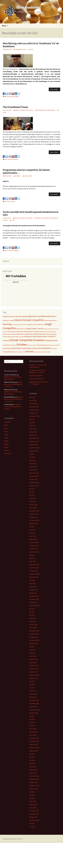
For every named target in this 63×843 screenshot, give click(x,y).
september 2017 (34, 675)
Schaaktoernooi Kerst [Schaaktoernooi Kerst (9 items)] (9, 345)
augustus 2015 (33, 751)
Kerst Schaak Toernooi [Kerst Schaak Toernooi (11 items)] (37, 332)
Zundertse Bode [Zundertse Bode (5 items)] (46, 352)
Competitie (18, 49)
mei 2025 (32, 422)
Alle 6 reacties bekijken (12, 96)
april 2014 (32, 798)
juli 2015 (31, 754)
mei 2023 (32, 495)
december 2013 (34, 811)
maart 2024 (32, 463)
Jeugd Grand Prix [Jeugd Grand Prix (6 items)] (20, 329)
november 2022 (34, 514)
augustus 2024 (33, 451)
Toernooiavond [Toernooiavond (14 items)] (8, 352)
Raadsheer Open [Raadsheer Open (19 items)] (30, 336)
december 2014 (34, 776)
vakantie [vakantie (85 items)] (29, 351)
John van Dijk (28, 176)
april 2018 (32, 653)
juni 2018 (32, 647)
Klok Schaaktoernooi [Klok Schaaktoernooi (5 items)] (50, 331)
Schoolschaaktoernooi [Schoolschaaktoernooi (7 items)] (43, 345)
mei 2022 (32, 530)
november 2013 (34, 814)
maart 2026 (32, 400)
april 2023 (32, 498)
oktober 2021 (33, 549)
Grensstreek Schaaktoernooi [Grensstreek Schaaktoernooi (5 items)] (19, 324)
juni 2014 (32, 792)
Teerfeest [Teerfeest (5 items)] (54, 348)
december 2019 (34, 596)
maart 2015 (32, 767)
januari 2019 (32, 628)
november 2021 (34, 546)
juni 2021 (32, 555)
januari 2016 (32, 735)
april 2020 (32, 583)
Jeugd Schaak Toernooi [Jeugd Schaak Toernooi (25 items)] (35, 328)
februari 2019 (33, 624)
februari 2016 (33, 732)
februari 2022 (33, 539)
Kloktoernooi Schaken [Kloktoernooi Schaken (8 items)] (9, 334)
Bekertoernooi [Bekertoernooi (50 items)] (48, 316)
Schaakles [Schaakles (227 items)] (38, 340)
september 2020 (34, 574)
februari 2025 (33, 432)
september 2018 (34, 640)
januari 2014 (32, 808)
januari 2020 (32, 593)
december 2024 (34, 438)
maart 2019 (32, 621)
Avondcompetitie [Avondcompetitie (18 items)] (22, 316)
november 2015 (34, 741)
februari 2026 (33, 403)
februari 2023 (33, 504)
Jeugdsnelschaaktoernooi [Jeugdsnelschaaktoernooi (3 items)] (50, 328)
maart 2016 (32, 729)
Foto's (6, 428)
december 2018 (34, 631)
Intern (24, 49)
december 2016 (34, 700)
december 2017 (34, 665)
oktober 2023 (33, 479)
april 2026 (32, 397)
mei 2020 (32, 580)
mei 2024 (32, 457)
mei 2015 (32, 760)
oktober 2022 (33, 517)
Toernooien (29, 110)
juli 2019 (31, 609)
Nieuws (17, 110)
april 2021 (32, 558)
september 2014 (34, 785)
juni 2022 (32, 527)
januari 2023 (32, 508)
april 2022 (32, 533)
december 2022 (34, 511)
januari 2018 (32, 662)
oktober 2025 (33, 413)
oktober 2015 (33, 744)
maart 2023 (32, 501)
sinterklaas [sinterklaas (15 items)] (7, 348)
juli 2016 (31, 716)
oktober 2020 (33, 571)
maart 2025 (32, 429)
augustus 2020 (33, 577)
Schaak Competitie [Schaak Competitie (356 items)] (21, 340)
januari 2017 (32, 697)
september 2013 (34, 820)
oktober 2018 (33, 637)
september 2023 (34, 482)
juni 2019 (32, 612)
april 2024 (32, 460)
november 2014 (34, 779)
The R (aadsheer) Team (15, 107)
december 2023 (34, 473)
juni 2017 (32, 681)
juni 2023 (32, 492)
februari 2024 (33, 467)
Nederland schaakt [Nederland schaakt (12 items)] (23, 334)
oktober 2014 (33, 782)
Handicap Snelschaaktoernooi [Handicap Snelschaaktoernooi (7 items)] (35, 324)
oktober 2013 (33, 817)
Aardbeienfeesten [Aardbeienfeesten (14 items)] (9, 316)
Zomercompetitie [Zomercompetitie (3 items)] (38, 352)
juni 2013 (32, 823)
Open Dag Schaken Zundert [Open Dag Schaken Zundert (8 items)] (15, 337)
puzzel (6, 447)
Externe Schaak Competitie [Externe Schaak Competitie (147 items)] (29, 320)
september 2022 (34, 520)
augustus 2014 (33, 789)
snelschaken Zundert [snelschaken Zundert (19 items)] (30, 348)
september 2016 (34, 710)
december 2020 (34, 564)
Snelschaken (51, 110)
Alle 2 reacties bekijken (12, 250)
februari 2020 (33, 590)
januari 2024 (32, 470)
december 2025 (34, 407)
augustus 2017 (33, 678)
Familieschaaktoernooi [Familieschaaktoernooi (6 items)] (50, 320)
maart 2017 (32, 691)
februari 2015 (33, 770)
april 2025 (32, 426)
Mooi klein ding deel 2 (36, 375)
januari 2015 (32, 773)
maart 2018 (32, 656)
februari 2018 (33, 659)
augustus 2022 (33, 523)
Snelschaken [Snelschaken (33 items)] (16, 348)
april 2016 (32, 725)
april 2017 (32, 688)
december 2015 (34, 738)
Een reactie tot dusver (11, 159)
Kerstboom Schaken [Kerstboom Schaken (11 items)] (22, 332)
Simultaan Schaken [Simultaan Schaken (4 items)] (55, 345)
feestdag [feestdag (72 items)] (7, 324)
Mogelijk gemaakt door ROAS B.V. (13, 839)
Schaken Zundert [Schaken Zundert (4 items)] (31, 345)
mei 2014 (32, 795)
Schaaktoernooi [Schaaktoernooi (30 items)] (50, 340)
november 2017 (34, 669)
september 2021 (34, 552)
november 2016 (34, 703)
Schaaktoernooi (41, 110)
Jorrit (31, 49)
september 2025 (34, 416)
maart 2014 (32, 801)
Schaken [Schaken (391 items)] (21, 344)
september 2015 (34, 748)
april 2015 (32, 763)
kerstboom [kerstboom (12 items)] (12, 332)
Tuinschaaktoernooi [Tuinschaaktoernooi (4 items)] (19, 352)
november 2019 (34, 599)
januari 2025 (32, 435)
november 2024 (34, 441)
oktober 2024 (33, 444)
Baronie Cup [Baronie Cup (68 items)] (35, 316)
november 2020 (34, 568)
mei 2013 (32, 827)
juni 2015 (32, 757)
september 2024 (34, 448)
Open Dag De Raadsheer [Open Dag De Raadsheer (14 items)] (38, 334)
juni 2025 (32, 419)
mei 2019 (32, 615)
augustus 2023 (33, 486)
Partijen (6, 444)
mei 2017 (32, 684)
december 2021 (34, 542)
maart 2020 (32, 587)
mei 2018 (32, 650)
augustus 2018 (33, 643)
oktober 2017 (33, 672)
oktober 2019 (33, 602)
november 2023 (34, 476)
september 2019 (34, 606)
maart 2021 (32, 561)
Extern (6, 425)
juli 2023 (31, 489)
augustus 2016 (33, 713)
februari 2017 (33, 694)
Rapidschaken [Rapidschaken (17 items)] (42, 336)
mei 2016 (32, 722)
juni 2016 (32, 719)
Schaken (22, 110)
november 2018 (34, 634)
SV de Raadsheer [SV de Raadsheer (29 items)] (45, 348)
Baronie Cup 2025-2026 (36, 379)
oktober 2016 (33, 707)
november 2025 (34, 410)
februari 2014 (33, 804)
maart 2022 (32, 536)
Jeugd (6, 435)
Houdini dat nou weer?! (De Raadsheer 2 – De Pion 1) (13, 384)
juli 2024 (31, 454)
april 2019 (32, 618)
